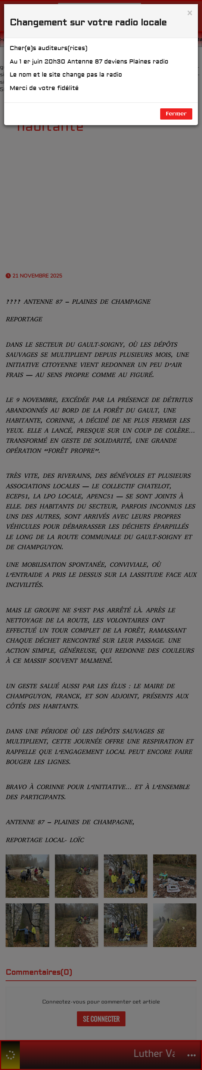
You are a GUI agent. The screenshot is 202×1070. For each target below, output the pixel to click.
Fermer (176, 114)
